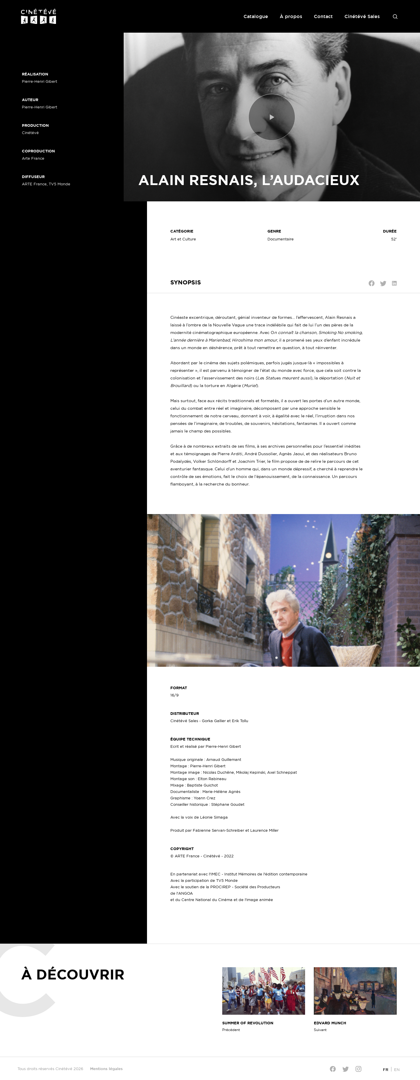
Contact (323, 16)
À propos (291, 16)
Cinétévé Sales (362, 16)
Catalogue (256, 16)
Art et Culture (183, 239)
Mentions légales (106, 1069)
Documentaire (280, 239)
